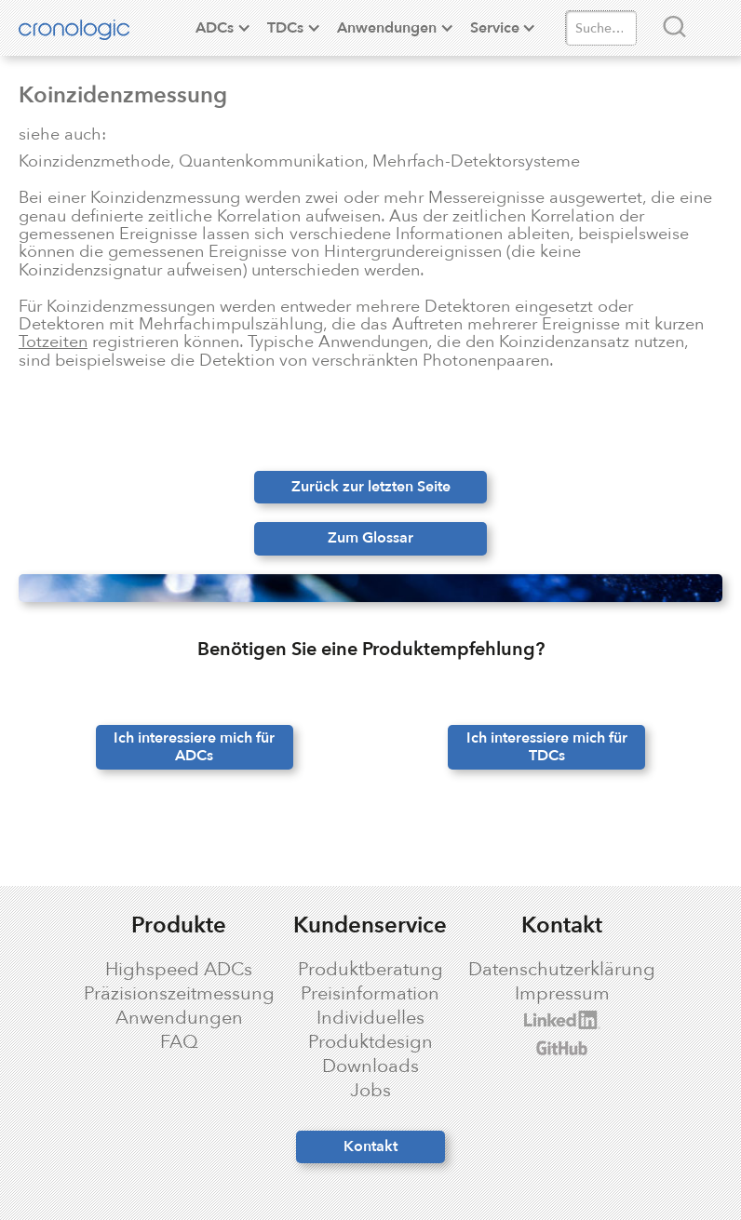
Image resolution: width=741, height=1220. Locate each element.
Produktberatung (370, 970)
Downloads (370, 1066)
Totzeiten (53, 341)
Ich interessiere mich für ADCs (194, 747)
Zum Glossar (370, 538)
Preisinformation (370, 994)
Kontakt (370, 1146)
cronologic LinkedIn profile (539, 1020)
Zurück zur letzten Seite (371, 486)
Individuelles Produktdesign (370, 1030)
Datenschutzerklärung (561, 970)
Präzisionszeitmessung (179, 994)
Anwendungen (179, 1018)
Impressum (562, 994)
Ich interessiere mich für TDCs (546, 747)
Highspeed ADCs (178, 970)
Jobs (370, 1091)
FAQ (179, 1042)
